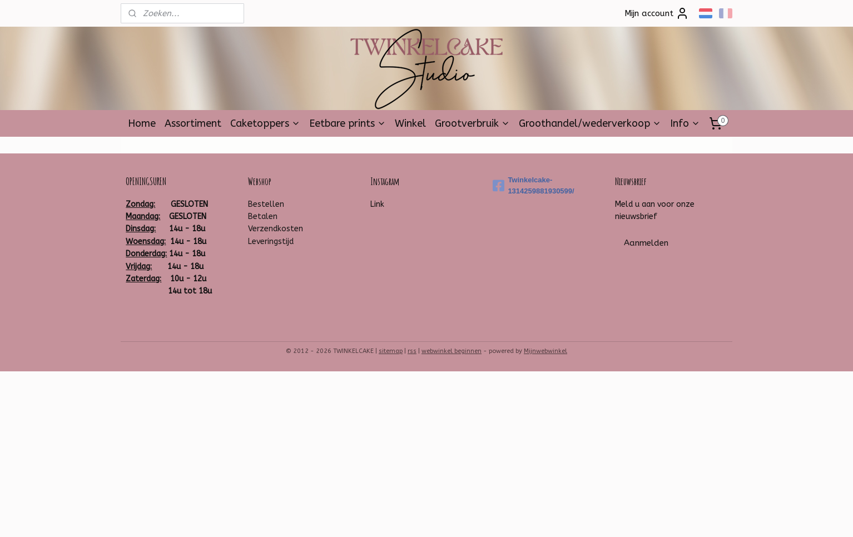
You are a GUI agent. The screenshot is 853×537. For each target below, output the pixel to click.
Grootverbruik (472, 123)
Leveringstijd (271, 241)
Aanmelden (646, 243)
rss (412, 351)
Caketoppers (265, 123)
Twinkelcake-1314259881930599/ (533, 186)
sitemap (391, 351)
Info (685, 123)
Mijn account (656, 13)
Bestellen (266, 204)
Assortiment (193, 123)
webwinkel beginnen (451, 351)
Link (377, 204)
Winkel (410, 123)
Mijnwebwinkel (545, 351)
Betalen (262, 216)
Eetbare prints (347, 123)
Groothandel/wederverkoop (590, 123)
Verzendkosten (275, 228)
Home (142, 123)
